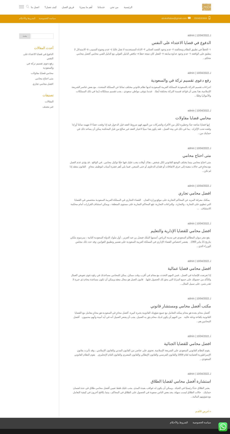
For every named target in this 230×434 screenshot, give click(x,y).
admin (191, 35)
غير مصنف (48, 106)
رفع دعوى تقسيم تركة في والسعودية (181, 80)
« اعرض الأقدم (203, 411)
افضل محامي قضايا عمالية (189, 268)
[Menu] (21, 7)
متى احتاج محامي (197, 155)
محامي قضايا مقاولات (193, 118)
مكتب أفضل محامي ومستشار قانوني (180, 306)
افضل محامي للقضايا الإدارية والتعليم (181, 231)
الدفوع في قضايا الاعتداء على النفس (181, 42)
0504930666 (200, 18)
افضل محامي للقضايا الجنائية (187, 343)
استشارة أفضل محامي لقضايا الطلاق (181, 381)
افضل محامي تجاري (194, 193)
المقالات (49, 101)
